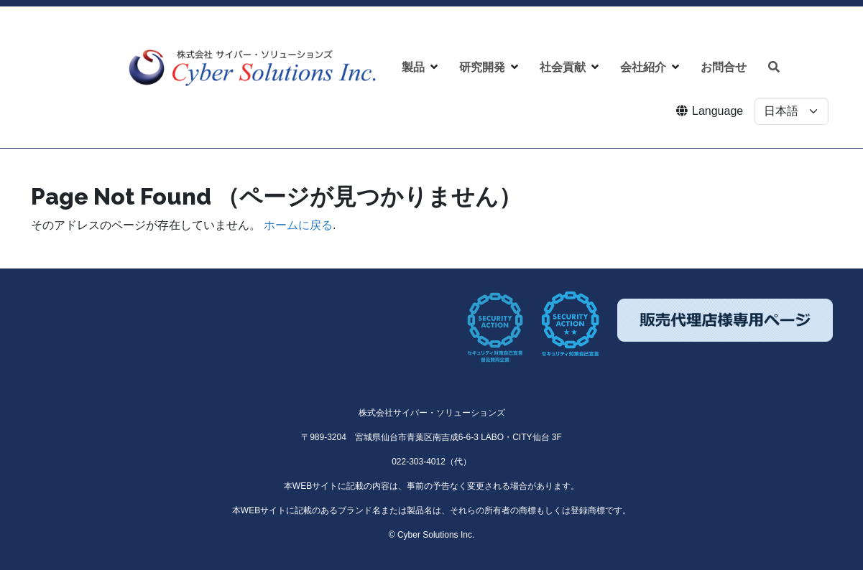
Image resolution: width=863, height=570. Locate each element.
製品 (413, 67)
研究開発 (482, 67)
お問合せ (724, 67)
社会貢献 (563, 67)
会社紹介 (643, 67)
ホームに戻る (298, 225)
